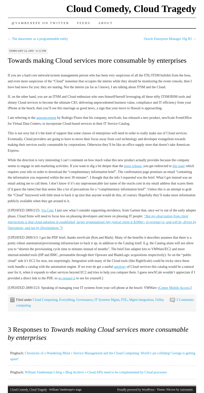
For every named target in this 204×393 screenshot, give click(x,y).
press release (132, 166)
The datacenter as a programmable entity (38, 39)
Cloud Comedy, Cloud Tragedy (131, 8)
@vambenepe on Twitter (40, 23)
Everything (66, 300)
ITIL (124, 300)
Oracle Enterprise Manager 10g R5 (170, 39)
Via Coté (47, 210)
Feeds (84, 23)
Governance (84, 300)
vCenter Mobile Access (173, 288)
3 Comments (185, 300)
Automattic (186, 389)
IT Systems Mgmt (107, 300)
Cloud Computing (45, 300)
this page (179, 166)
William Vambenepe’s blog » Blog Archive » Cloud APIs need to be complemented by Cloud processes (96, 372)
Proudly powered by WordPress (136, 389)
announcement (46, 118)
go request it (66, 278)
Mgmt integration (141, 300)
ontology (120, 267)
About (105, 23)
